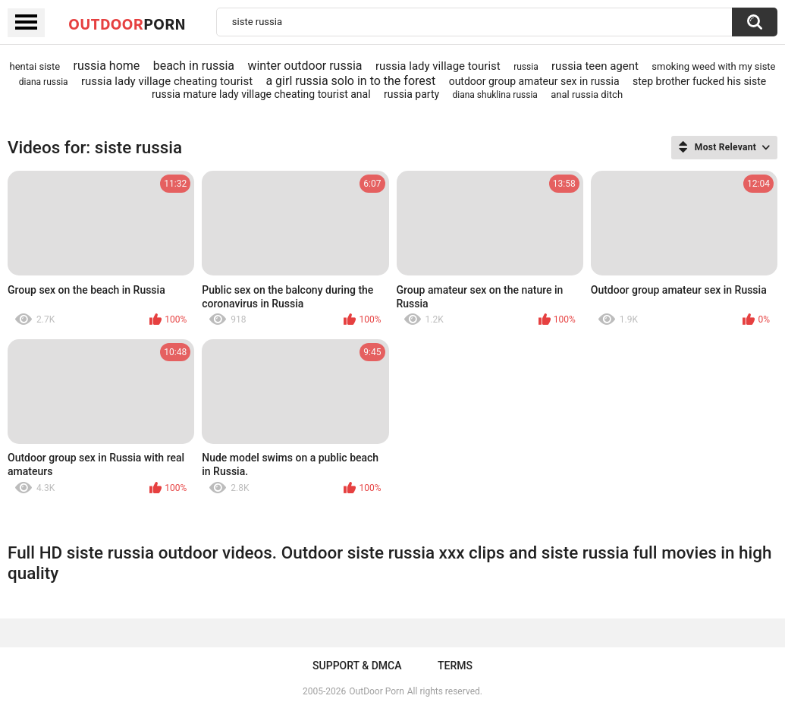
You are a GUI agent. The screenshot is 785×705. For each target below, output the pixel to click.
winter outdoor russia (304, 65)
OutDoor (127, 23)
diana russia (43, 82)
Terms (455, 665)
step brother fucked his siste (699, 81)
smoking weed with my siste (713, 66)
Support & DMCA (356, 665)
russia (526, 66)
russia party (411, 94)
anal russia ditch (587, 94)
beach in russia (193, 65)
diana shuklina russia (495, 95)
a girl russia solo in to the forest (350, 81)
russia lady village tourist (438, 66)
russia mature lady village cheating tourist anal (261, 94)
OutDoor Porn (376, 691)
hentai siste (34, 66)
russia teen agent (595, 66)
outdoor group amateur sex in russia (534, 81)
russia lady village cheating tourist (167, 81)
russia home (107, 65)
